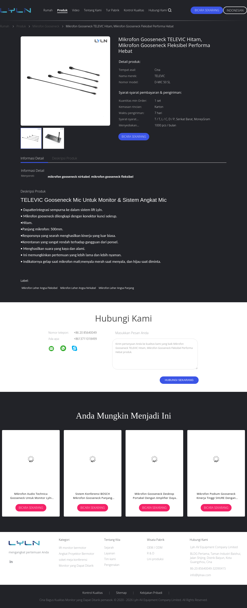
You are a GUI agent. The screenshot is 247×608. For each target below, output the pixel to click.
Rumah (48, 10)
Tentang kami (93, 10)
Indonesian (235, 10)
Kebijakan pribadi (151, 592)
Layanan (109, 553)
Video (75, 10)
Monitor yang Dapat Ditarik (76, 566)
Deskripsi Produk (64, 158)
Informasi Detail (32, 158)
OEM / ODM (154, 547)
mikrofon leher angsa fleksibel (39, 288)
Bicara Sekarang (207, 10)
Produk (62, 10)
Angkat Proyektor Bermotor (76, 554)
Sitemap (121, 592)
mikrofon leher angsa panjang (116, 288)
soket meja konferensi (73, 560)
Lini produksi (155, 559)
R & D (150, 553)
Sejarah (109, 547)
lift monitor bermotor (72, 548)
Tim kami (110, 559)
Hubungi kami (158, 10)
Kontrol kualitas (134, 10)
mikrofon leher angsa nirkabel (78, 288)
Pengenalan (111, 565)
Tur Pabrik (112, 10)
